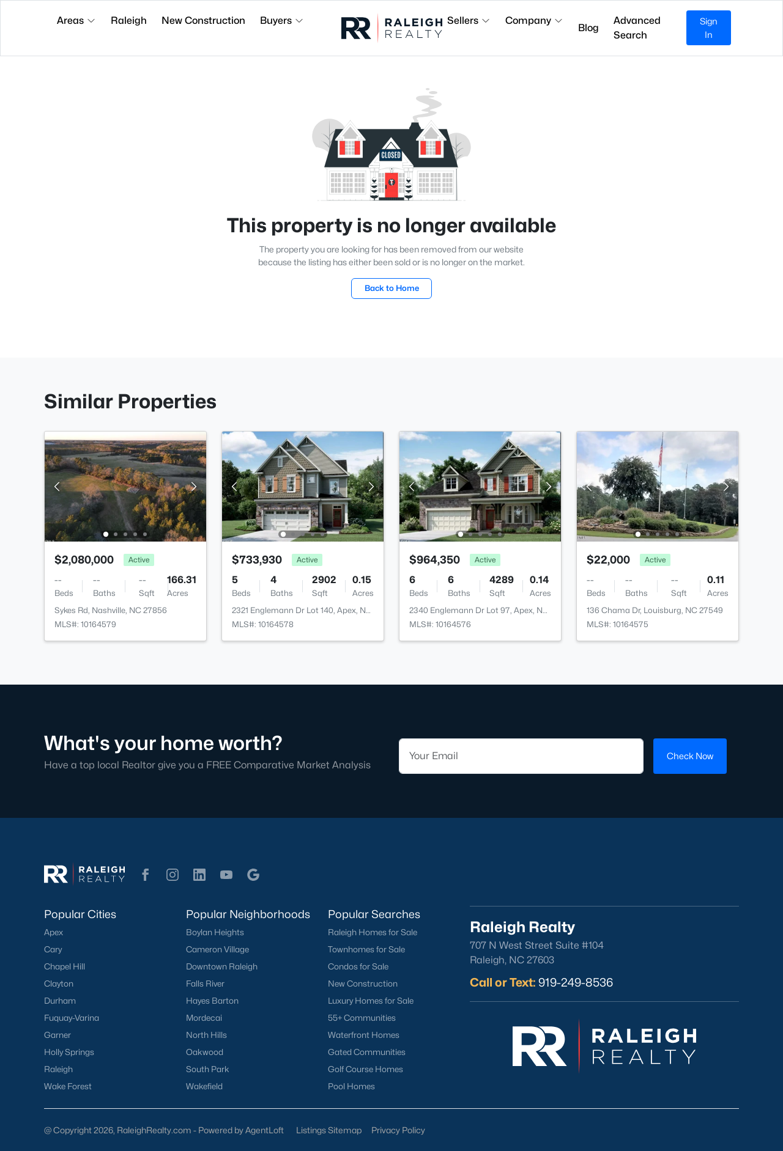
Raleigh (58, 1069)
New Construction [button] (203, 20)
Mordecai (204, 1018)
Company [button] (534, 20)
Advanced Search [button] (637, 28)
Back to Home (392, 288)
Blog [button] (588, 28)
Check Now (690, 756)
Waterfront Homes (363, 1035)
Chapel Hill (64, 966)
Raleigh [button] (129, 20)
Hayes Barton (212, 1001)
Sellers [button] (469, 20)
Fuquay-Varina (71, 1018)
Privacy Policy (398, 1130)
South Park (207, 1069)
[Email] (521, 756)
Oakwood (204, 1052)
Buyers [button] (282, 20)
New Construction (363, 983)
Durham (60, 1001)
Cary (53, 949)
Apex (53, 932)
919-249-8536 (575, 982)
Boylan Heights (215, 932)
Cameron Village (217, 949)
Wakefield (204, 1086)
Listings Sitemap (329, 1130)
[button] (145, 875)
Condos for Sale (358, 966)
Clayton (58, 983)
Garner (57, 1035)
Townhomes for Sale (366, 949)
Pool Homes (351, 1086)
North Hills (206, 1035)
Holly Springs (69, 1052)
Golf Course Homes (365, 1069)
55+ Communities (362, 1018)
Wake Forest (68, 1086)
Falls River (205, 983)
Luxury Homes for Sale (371, 1001)
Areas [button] (76, 20)
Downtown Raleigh (222, 966)
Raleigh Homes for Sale (372, 932)
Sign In (709, 28)
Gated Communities (367, 1052)
